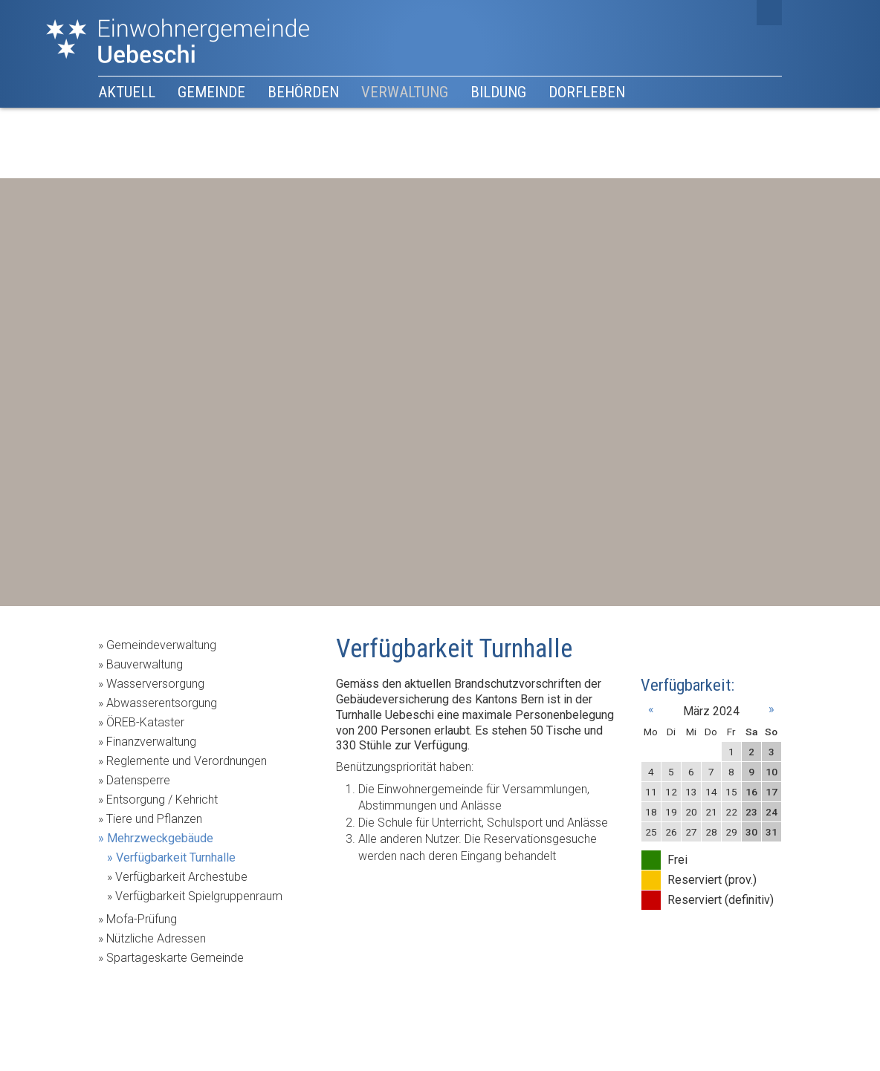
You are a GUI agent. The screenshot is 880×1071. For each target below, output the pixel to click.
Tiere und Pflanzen (154, 819)
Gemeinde (211, 92)
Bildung (498, 92)
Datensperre (138, 780)
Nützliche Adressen (156, 938)
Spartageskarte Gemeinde (175, 958)
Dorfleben (587, 92)
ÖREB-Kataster (145, 722)
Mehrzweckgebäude (160, 838)
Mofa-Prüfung (141, 919)
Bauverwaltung (144, 664)
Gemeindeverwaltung (161, 645)
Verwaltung (404, 92)
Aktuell (126, 92)
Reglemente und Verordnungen (186, 761)
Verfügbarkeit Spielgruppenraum (198, 896)
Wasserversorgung (155, 684)
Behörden (303, 92)
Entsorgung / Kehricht (162, 799)
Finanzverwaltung (151, 742)
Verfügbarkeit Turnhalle (176, 857)
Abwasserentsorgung (161, 703)
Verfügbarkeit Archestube (181, 877)
